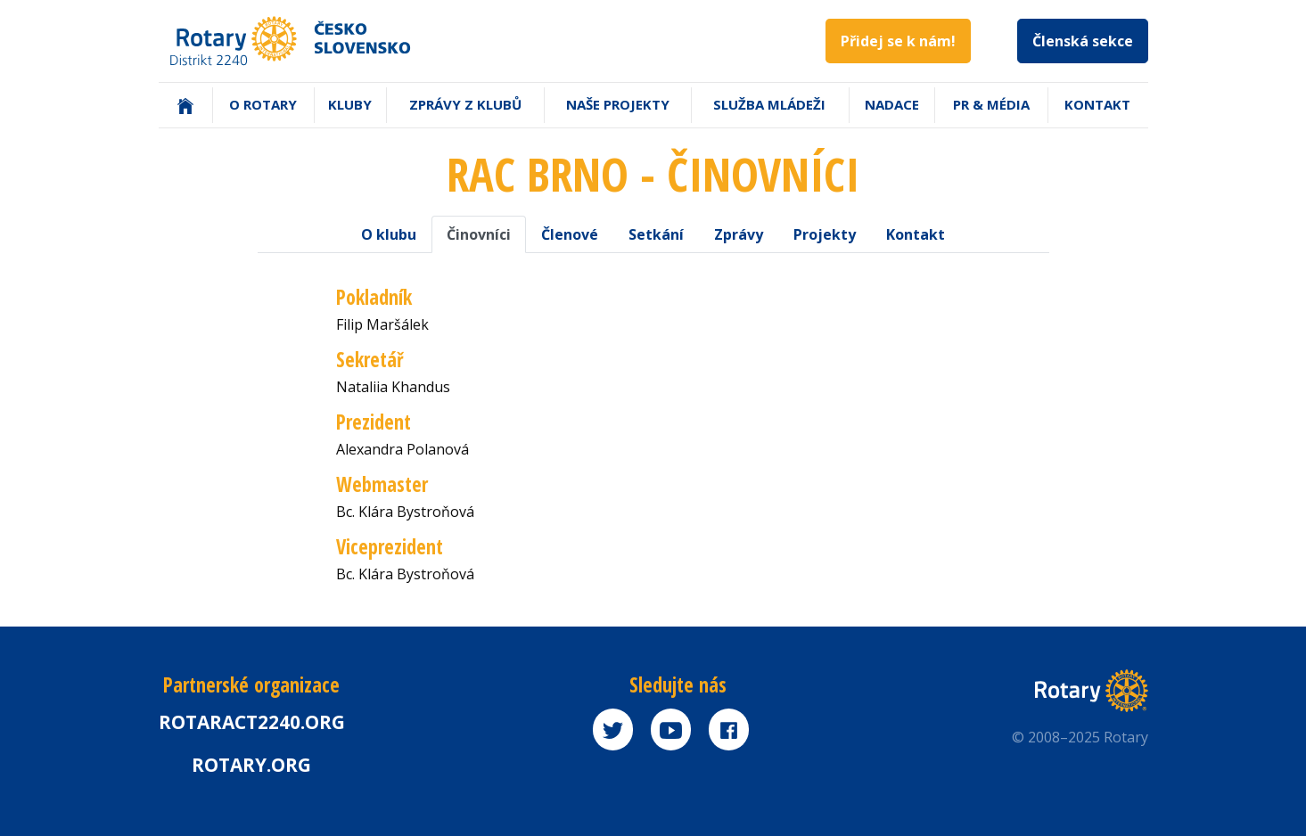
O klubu (388, 234)
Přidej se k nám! (898, 41)
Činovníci (479, 234)
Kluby (350, 104)
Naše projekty (617, 104)
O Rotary (263, 104)
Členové (569, 234)
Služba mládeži (769, 104)
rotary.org (251, 764)
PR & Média (991, 104)
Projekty (824, 234)
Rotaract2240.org (252, 721)
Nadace (892, 104)
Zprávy (738, 234)
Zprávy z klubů (465, 104)
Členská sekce (1082, 41)
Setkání (656, 234)
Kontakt (1097, 104)
